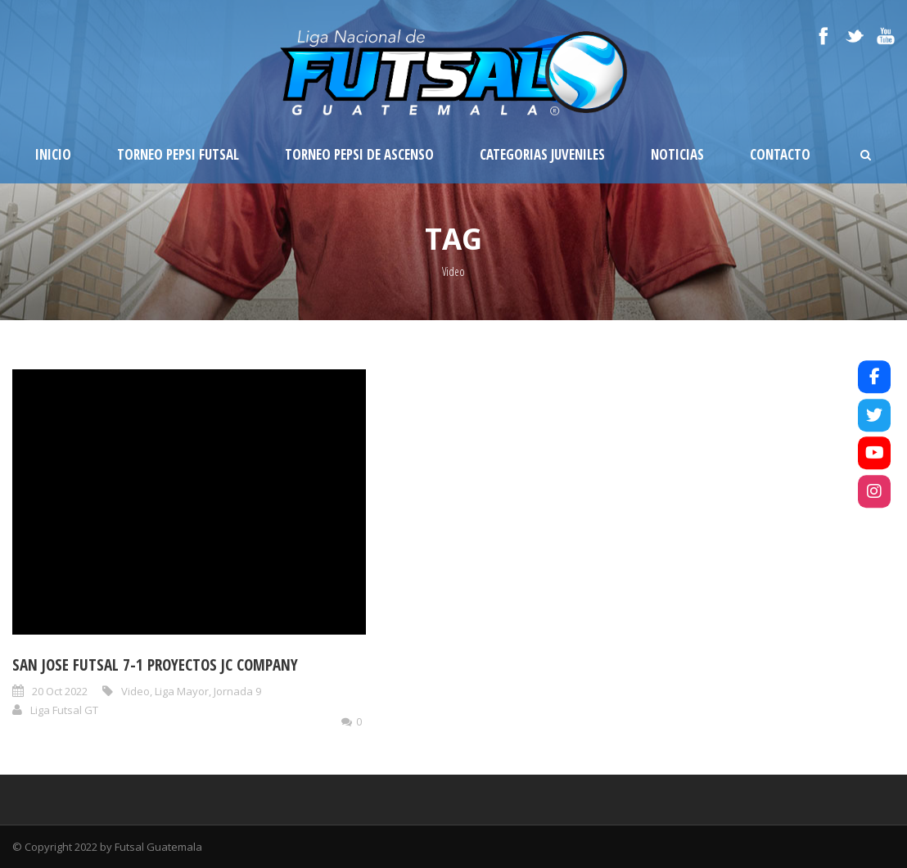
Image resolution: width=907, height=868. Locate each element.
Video (135, 691)
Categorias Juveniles (542, 154)
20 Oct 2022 (60, 691)
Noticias (677, 154)
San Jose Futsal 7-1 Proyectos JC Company (155, 665)
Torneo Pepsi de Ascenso (359, 154)
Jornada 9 (237, 691)
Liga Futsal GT (64, 710)
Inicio (53, 154)
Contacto (780, 154)
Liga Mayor (182, 691)
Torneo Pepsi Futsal (178, 154)
